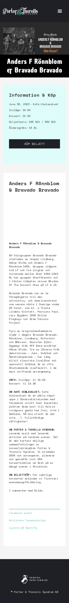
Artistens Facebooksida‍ (27, 520)
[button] (59, 11)
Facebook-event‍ (20, 513)
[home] (20, 11)
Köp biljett (34, 144)
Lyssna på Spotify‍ (23, 528)
